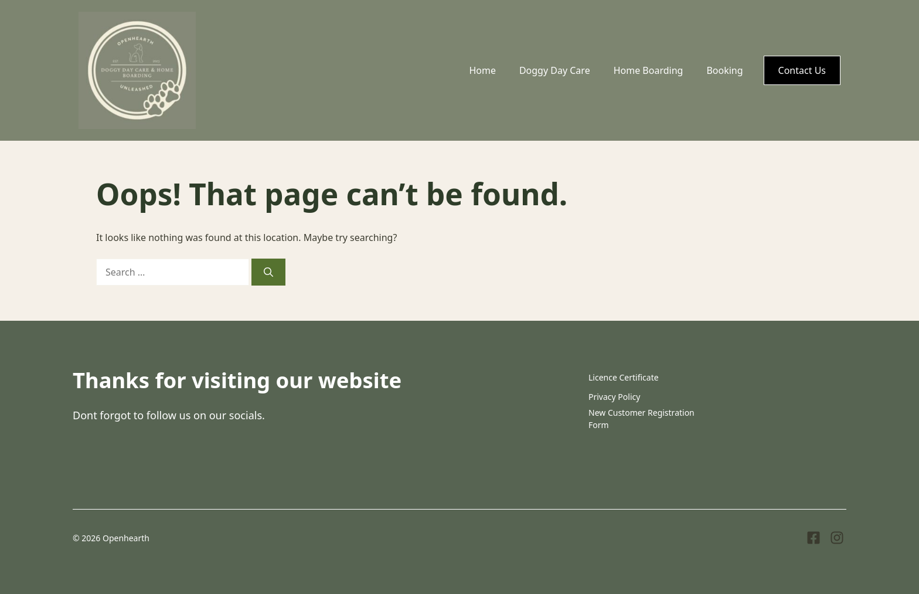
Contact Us (802, 70)
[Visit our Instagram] (837, 537)
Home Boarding (648, 70)
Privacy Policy (614, 396)
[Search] (268, 272)
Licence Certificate (623, 377)
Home (482, 70)
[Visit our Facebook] (813, 537)
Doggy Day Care (554, 70)
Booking (724, 70)
